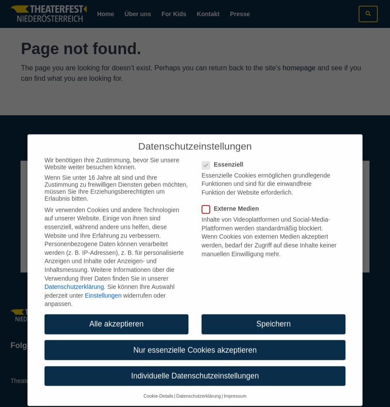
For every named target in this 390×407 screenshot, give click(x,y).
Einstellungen (103, 289)
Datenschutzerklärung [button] (198, 390)
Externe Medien (233, 203)
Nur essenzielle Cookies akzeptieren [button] (195, 344)
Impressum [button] (235, 390)
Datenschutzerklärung (74, 281)
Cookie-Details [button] (158, 390)
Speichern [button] (274, 318)
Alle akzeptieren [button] (116, 318)
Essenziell (225, 158)
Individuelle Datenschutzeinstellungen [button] (195, 370)
